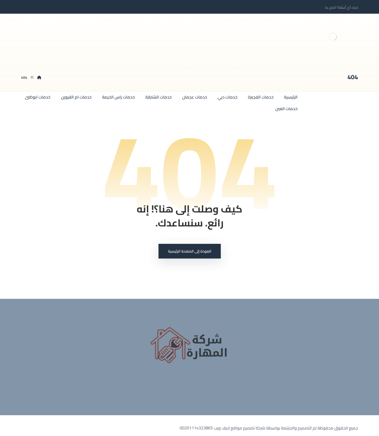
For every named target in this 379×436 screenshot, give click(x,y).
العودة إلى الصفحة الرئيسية (189, 251)
